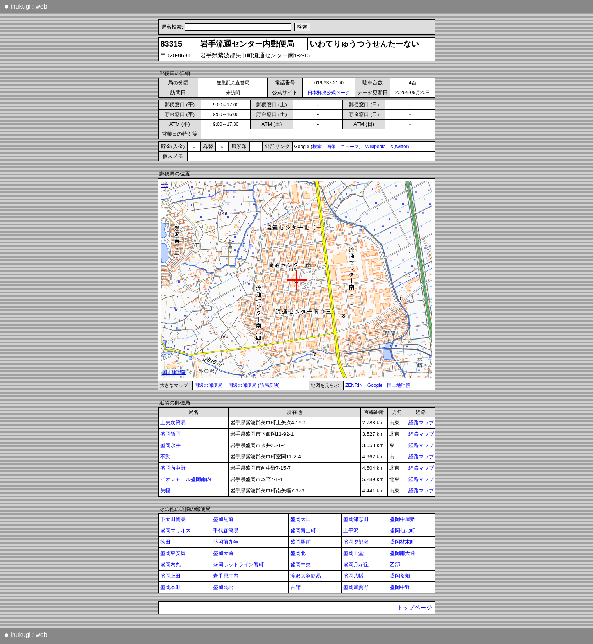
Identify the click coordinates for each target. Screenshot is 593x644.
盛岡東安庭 (173, 553)
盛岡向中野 (173, 468)
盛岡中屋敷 (402, 519)
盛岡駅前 (300, 542)
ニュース (349, 146)
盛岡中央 (300, 564)
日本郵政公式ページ (329, 92)
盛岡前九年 (225, 542)
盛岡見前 (223, 519)
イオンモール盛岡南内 (185, 479)
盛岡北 (298, 553)
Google (375, 385)
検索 (317, 146)
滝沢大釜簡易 (305, 576)
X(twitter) (400, 146)
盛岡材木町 (402, 542)
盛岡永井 (170, 445)
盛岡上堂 (353, 553)
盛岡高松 (223, 587)
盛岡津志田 (356, 519)
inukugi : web (25, 6)
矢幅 (165, 491)
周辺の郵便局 (208, 385)
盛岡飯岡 (170, 434)
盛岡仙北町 (402, 530)
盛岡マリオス (175, 530)
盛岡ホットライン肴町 (238, 564)
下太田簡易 (173, 519)
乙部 (395, 564)
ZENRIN (354, 385)
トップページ (414, 608)
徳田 (165, 542)
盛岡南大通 (402, 553)
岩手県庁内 (225, 576)
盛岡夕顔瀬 (356, 542)
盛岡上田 (170, 576)
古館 (295, 587)
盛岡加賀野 (356, 587)
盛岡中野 (400, 587)
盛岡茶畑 (400, 576)
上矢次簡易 (173, 423)
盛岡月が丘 (356, 564)
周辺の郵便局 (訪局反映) (253, 385)
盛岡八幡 (353, 576)
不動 (165, 457)
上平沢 (350, 530)
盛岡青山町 (303, 530)
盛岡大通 (223, 553)
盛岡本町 (170, 587)
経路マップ (421, 423)
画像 (331, 146)
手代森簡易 (225, 530)
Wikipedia (375, 146)
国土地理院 (398, 385)
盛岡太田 (300, 519)
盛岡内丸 (170, 564)
